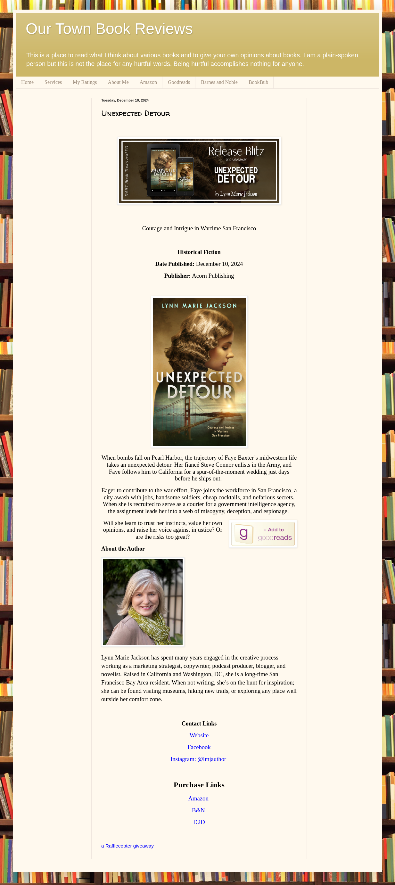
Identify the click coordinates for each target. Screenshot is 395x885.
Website (199, 735)
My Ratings (85, 82)
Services (53, 82)
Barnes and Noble (219, 82)
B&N (198, 810)
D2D (199, 822)
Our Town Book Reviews (109, 28)
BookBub (258, 82)
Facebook (199, 747)
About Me (118, 82)
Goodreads (179, 82)
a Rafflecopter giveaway (127, 845)
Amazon (148, 82)
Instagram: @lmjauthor (198, 759)
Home (27, 82)
